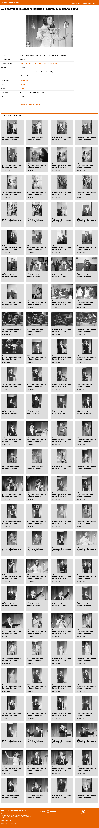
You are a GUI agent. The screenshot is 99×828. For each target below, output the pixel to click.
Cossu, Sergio (24, 80)
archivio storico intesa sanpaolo (14, 2)
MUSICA (38, 105)
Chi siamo (78, 3)
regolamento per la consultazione (8, 823)
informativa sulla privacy (6, 820)
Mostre (94, 3)
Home (74, 3)
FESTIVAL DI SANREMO (27, 105)
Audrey (22, 88)
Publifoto (22, 84)
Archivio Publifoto (87, 3)
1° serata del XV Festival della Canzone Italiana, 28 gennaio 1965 (38, 63)
